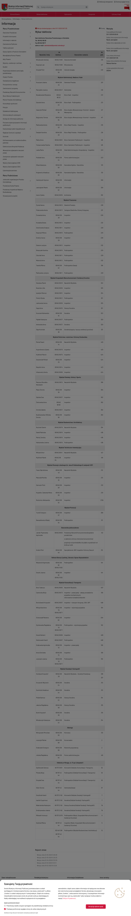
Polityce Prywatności (69, 898)
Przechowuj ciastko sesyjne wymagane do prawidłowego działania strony (28, 906)
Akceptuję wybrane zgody (95, 906)
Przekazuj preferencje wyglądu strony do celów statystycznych (25, 909)
